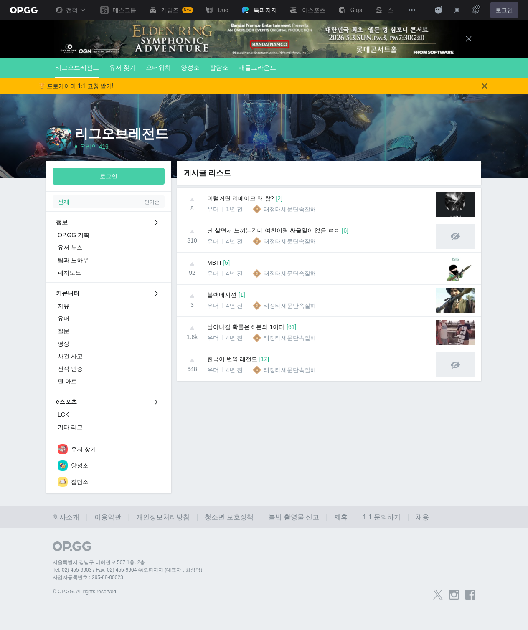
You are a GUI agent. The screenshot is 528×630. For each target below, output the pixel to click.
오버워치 (158, 67)
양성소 (190, 67)
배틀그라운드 (257, 67)
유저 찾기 (122, 67)
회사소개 (66, 517)
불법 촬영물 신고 (294, 517)
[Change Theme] (457, 10)
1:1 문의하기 (382, 517)
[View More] (412, 10)
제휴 (341, 517)
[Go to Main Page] (24, 10)
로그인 (504, 10)
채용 (422, 517)
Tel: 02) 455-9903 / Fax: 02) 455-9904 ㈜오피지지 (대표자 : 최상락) (127, 570)
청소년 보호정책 (229, 517)
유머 (213, 209)
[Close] (469, 39)
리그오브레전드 (77, 71)
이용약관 (107, 517)
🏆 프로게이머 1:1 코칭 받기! (76, 86)
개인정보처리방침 (163, 517)
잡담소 (219, 67)
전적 (70, 10)
